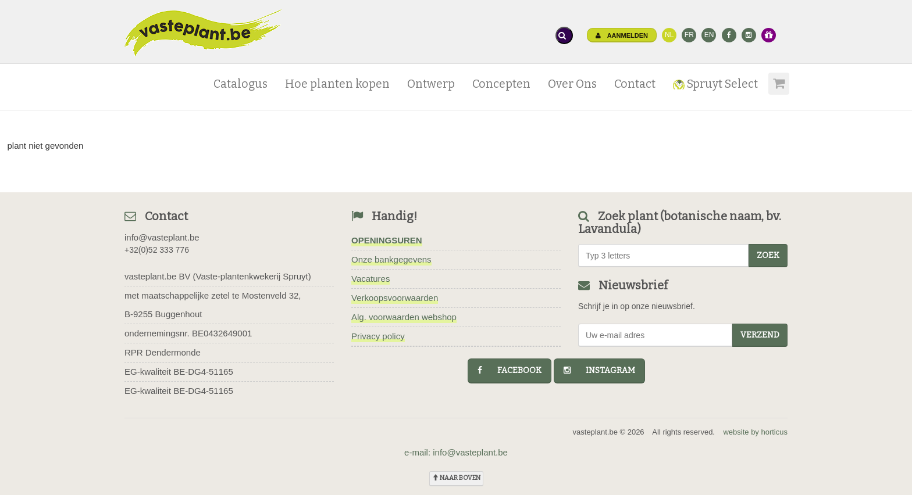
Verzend (759, 335)
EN (709, 35)
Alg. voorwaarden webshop (404, 317)
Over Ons (572, 84)
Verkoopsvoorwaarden (394, 298)
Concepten (501, 84)
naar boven (456, 478)
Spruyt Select (715, 84)
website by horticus (755, 432)
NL (669, 35)
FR (689, 35)
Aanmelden (622, 35)
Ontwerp (431, 84)
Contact (635, 84)
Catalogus (240, 84)
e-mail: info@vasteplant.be (456, 452)
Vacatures (370, 279)
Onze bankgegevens (391, 259)
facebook (510, 370)
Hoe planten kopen (337, 84)
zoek (768, 255)
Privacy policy (378, 336)
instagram (599, 370)
